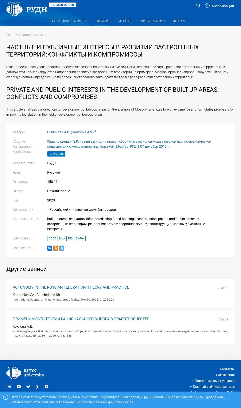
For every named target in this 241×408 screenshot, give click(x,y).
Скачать (56, 161)
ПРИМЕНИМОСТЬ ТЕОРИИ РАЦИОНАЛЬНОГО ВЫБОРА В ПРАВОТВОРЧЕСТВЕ (81, 326)
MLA (62, 246)
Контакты (227, 369)
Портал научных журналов (215, 381)
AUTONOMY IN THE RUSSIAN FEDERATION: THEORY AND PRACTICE (71, 295)
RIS (70, 246)
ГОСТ (52, 246)
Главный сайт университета (214, 387)
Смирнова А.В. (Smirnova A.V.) (70, 140)
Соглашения (225, 375)
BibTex (79, 246)
